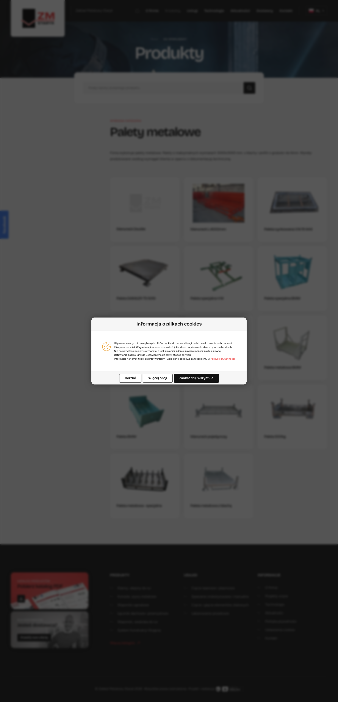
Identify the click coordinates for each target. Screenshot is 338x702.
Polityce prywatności (222, 358)
